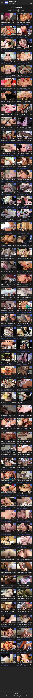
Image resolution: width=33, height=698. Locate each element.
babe (25, 37)
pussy (9, 377)
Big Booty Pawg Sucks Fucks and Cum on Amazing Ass (24, 75)
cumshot (11, 63)
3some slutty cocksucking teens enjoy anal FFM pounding (8, 297)
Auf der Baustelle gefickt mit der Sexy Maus (24, 376)
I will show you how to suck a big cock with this (8, 193)
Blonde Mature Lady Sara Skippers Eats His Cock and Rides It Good (24, 88)
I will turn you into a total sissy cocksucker (8, 284)
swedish (26, 116)
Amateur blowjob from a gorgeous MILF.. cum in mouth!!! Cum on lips (8, 101)
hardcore (26, 50)
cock (18, 50)
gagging (30, 312)
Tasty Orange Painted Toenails (8, 166)
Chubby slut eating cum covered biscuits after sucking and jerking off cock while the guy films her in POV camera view (8, 336)
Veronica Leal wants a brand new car (8, 350)
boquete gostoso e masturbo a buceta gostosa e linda (24, 297)
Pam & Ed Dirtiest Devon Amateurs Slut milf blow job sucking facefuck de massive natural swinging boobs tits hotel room (8, 415)
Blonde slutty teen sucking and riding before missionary (8, 507)
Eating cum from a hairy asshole (24, 467)
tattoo (7, 168)
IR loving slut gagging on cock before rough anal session (8, 323)
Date (16, 10)
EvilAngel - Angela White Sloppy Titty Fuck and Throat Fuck (8, 62)
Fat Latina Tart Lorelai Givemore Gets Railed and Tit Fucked (8, 88)
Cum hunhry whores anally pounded (8, 245)
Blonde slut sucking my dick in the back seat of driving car (8, 219)
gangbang (3, 443)
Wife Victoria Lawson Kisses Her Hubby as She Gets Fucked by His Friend (24, 454)
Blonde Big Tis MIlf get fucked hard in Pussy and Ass (8, 441)
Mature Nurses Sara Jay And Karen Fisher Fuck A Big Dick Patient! (8, 572)
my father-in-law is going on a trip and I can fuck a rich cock (8, 402)
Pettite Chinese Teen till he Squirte (8, 520)
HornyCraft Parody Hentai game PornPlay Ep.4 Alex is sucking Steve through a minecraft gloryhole (24, 232)
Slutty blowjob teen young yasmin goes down (24, 179)
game (27, 233)
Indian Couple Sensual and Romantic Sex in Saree (8, 22)
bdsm (8, 286)
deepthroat (24, 312)
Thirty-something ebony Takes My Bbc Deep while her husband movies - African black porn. (8, 363)
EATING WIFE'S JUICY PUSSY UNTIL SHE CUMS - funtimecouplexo (8, 624)
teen (18, 37)
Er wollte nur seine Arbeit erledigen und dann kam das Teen (24, 651)
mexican (10, 142)
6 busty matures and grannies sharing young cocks (24, 219)
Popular (10, 10)
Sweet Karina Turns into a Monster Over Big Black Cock (8, 310)
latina (8, 89)
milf (9, 103)
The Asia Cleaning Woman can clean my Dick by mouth (24, 520)
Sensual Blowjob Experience (8, 454)
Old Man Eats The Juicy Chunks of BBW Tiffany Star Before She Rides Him (24, 62)
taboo (24, 547)
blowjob (22, 37)
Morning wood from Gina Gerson (24, 166)
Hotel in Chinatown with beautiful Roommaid (24, 507)
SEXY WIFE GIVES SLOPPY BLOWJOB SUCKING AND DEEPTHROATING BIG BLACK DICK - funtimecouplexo (24, 284)
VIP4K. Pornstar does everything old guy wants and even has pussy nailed (8, 651)
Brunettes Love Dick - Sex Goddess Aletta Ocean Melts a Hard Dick (8, 35)
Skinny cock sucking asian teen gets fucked (8, 258)
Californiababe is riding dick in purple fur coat (24, 480)
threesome (13, 390)
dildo (2, 194)
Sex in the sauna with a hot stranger (24, 323)
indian (25, 600)
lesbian (11, 168)
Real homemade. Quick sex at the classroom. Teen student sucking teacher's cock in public (8, 140)
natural (7, 417)
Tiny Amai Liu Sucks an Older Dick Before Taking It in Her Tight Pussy (24, 494)
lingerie (3, 286)
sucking (19, 24)
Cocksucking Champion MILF (24, 153)
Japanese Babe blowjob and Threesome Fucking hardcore (24, 572)
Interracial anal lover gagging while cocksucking (8, 75)
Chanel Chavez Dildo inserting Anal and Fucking (24, 559)
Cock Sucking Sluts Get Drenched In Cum (8, 179)
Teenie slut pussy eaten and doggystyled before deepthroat (24, 258)
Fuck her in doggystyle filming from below (8, 153)
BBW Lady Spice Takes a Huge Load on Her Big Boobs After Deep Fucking (24, 22)
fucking (7, 63)
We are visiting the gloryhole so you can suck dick (24, 206)
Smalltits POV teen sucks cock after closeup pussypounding (8, 114)
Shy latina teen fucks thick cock (24, 35)
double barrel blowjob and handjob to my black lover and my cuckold (24, 441)
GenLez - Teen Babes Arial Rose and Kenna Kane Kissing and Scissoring (8, 494)
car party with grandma (7, 206)
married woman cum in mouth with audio (24, 350)
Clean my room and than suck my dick (24, 546)
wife (7, 24)
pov (6, 286)
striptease (11, 24)
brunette (12, 129)
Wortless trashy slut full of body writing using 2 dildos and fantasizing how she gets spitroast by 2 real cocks (24, 637)
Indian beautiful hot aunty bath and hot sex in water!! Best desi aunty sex (24, 598)
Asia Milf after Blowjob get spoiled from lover (24, 533)
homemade (13, 338)
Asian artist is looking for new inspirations (8, 559)
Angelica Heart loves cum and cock (24, 49)
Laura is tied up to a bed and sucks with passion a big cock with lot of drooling (8, 585)
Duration (22, 10)
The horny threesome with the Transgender (24, 193)
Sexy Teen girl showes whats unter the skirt (8, 533)
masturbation (24, 194)
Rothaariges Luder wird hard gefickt (24, 428)
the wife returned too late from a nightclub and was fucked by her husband (24, 271)
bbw (22, 116)
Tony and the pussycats (7, 389)
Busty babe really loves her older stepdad (8, 598)
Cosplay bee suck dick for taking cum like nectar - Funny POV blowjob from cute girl (24, 585)
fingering (7, 390)
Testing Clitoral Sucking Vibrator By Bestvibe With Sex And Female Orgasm (24, 611)
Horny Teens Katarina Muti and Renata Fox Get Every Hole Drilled (8, 467)
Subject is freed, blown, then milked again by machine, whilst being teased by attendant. (24, 245)
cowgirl (9, 50)
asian (25, 364)
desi (25, 443)
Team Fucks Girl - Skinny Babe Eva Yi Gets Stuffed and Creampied (8, 480)
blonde (27, 89)
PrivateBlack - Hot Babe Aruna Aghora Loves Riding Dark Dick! (24, 140)
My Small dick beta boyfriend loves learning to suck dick (24, 114)
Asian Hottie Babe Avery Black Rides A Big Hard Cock (8, 376)
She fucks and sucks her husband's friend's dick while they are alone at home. (8, 611)
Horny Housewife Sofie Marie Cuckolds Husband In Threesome (24, 415)
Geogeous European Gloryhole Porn (24, 336)
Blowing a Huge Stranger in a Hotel (24, 363)
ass (22, 24)
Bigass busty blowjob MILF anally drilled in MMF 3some (8, 232)
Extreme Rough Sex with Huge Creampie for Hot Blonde (24, 624)
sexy (2, 37)
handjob (3, 129)
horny (18, 142)
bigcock (5, 299)
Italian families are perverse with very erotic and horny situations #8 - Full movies (24, 389)
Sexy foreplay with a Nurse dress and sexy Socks (8, 546)
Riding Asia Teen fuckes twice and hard (8, 428)
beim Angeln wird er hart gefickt (24, 664)
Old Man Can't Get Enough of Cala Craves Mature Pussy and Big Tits (24, 101)
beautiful (6, 37)
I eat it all (19, 402)
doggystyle (26, 24)
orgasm (12, 155)
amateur (3, 24)
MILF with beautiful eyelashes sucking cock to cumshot (24, 127)
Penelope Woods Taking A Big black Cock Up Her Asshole (24, 310)
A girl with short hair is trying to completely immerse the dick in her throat (8, 637)
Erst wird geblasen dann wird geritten (8, 664)
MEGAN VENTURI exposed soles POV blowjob (8, 127)
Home (16, 693)
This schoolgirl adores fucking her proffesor (8, 49)
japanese (23, 574)
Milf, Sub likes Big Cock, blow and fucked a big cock (8, 271)
